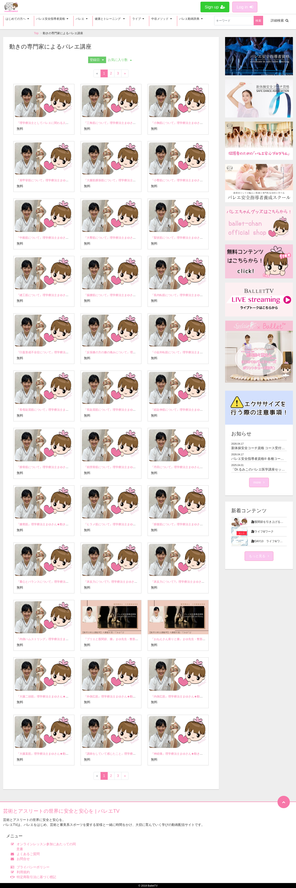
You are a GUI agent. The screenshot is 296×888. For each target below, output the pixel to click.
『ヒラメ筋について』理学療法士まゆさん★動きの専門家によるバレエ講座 (133, 524)
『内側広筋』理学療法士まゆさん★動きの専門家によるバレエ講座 (194, 696)
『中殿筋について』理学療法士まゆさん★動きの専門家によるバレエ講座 (64, 237)
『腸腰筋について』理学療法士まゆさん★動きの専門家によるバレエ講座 (131, 295)
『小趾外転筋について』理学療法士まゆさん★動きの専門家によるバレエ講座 (201, 352)
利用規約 (21, 872)
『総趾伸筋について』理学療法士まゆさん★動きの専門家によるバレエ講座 (200, 409)
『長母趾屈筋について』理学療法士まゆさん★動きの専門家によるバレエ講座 (67, 409)
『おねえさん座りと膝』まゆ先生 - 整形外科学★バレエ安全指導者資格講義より (202, 639)
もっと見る (259, 556)
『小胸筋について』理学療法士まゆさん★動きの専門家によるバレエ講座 (198, 122)
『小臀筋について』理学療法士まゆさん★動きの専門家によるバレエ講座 (198, 180)
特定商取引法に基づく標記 (34, 877)
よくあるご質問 (26, 854)
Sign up (215, 7)
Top (36, 33)
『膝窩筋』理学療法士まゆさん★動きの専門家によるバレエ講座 (58, 524)
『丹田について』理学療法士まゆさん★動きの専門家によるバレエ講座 (197, 467)
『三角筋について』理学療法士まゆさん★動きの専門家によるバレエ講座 (131, 122)
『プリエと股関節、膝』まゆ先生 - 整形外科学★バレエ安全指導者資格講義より (135, 639)
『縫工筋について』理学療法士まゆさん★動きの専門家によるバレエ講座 (64, 295)
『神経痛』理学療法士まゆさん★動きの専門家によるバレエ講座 (192, 753)
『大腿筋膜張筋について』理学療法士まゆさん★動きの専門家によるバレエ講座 (135, 180)
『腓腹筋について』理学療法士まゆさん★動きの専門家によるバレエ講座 (198, 524)
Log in (245, 7)
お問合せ (21, 859)
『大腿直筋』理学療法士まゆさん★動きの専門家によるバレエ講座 (60, 753)
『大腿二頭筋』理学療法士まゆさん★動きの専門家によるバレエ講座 (61, 696)
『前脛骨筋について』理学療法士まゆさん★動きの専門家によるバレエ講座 (133, 467)
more (259, 482)
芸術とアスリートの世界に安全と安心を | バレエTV (61, 811)
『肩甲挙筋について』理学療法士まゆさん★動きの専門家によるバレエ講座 (65, 180)
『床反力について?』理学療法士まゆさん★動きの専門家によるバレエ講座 (132, 581)
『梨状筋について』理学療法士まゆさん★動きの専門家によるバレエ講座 (198, 237)
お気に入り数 (120, 60)
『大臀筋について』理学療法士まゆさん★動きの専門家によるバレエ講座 (131, 237)
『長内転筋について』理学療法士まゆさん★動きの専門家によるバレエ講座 (200, 295)
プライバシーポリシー (31, 867)
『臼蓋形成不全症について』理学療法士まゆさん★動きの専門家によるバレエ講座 (70, 352)
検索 (258, 20)
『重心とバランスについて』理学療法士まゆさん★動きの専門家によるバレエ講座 (70, 581)
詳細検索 (280, 20)
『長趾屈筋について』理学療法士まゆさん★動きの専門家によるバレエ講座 (133, 409)
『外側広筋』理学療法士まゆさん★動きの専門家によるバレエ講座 (127, 696)
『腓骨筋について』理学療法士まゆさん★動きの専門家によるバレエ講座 (64, 467)
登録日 (97, 60)
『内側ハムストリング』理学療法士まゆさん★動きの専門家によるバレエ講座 (67, 639)
